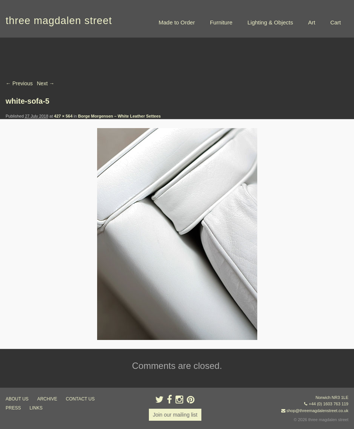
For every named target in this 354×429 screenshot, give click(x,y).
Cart (335, 22)
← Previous (19, 83)
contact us (80, 399)
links (36, 408)
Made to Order (177, 22)
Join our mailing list (175, 415)
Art (311, 22)
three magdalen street (59, 20)
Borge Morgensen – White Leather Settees (119, 116)
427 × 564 (63, 116)
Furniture (221, 22)
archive (47, 399)
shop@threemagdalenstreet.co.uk (317, 410)
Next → (45, 83)
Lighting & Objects (270, 22)
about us (17, 399)
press (13, 408)
